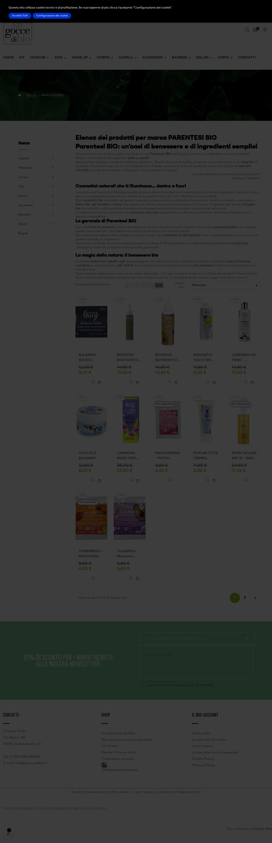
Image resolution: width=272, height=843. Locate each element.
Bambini (24, 214)
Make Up (25, 168)
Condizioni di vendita (118, 738)
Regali (23, 233)
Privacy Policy (203, 770)
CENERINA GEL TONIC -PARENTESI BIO (244, 358)
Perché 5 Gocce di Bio (119, 757)
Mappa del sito (188, 796)
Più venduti (120, 796)
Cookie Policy (203, 763)
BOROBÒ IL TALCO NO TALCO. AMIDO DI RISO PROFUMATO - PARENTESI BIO (206, 358)
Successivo (255, 602)
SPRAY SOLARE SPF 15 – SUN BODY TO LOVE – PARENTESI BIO (244, 457)
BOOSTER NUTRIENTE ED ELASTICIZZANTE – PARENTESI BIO (168, 358)
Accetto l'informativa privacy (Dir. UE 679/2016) (181, 689)
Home (24, 143)
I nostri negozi (143, 796)
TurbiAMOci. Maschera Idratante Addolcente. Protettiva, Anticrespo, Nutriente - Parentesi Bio (127, 557)
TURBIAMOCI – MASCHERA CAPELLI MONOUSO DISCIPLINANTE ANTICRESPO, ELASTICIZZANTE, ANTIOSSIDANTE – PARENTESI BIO (91, 557)
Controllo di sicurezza (158, 659)
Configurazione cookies (119, 774)
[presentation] (171, 671)
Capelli (23, 158)
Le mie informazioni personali (215, 757)
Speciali (78, 796)
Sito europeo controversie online (126, 744)
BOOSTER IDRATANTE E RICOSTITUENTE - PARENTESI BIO (129, 358)
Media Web (263, 833)
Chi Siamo (109, 750)
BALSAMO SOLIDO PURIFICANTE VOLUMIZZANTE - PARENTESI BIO (91, 358)
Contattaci (165, 796)
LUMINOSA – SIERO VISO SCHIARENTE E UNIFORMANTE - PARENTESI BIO (129, 457)
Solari (22, 224)
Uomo (22, 196)
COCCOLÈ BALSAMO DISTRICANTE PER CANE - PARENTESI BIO (91, 457)
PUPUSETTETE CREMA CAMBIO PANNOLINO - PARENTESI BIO (206, 457)
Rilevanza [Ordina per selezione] (225, 285)
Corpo (23, 177)
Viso (21, 186)
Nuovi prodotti (97, 796)
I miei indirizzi (202, 750)
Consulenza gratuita (117, 763)
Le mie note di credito (209, 744)
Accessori (25, 205)
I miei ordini (201, 738)
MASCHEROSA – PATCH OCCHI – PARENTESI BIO (168, 457)
